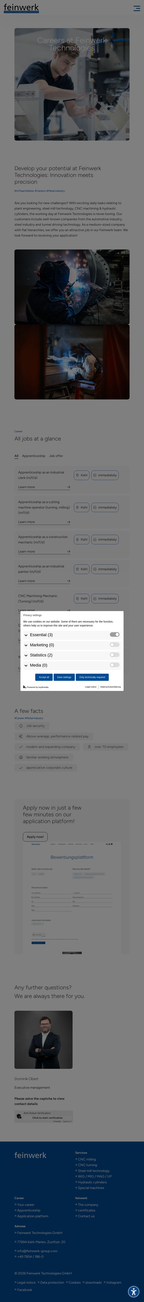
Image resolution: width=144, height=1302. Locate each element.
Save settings (64, 655)
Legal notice (90, 665)
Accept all (44, 655)
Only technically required (92, 655)
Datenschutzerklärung (110, 665)
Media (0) (38, 643)
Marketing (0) (42, 623)
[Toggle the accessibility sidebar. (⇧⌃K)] (133, 1291)
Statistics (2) (41, 633)
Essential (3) (41, 613)
